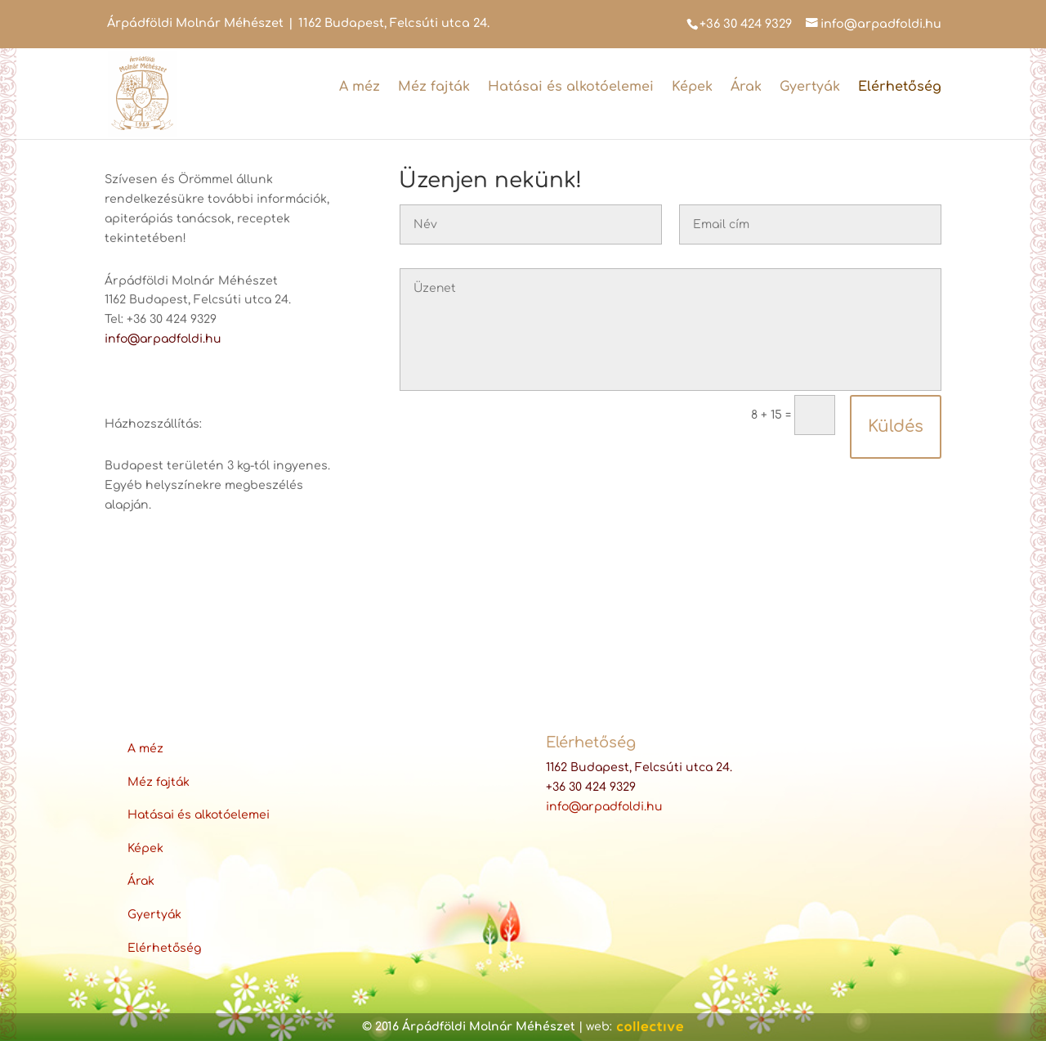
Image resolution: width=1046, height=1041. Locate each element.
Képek (692, 86)
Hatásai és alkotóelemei (571, 86)
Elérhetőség (899, 86)
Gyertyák (810, 86)
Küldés (895, 426)
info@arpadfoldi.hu (163, 339)
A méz (359, 86)
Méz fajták (434, 86)
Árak (746, 86)
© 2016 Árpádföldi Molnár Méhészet (468, 1027)
